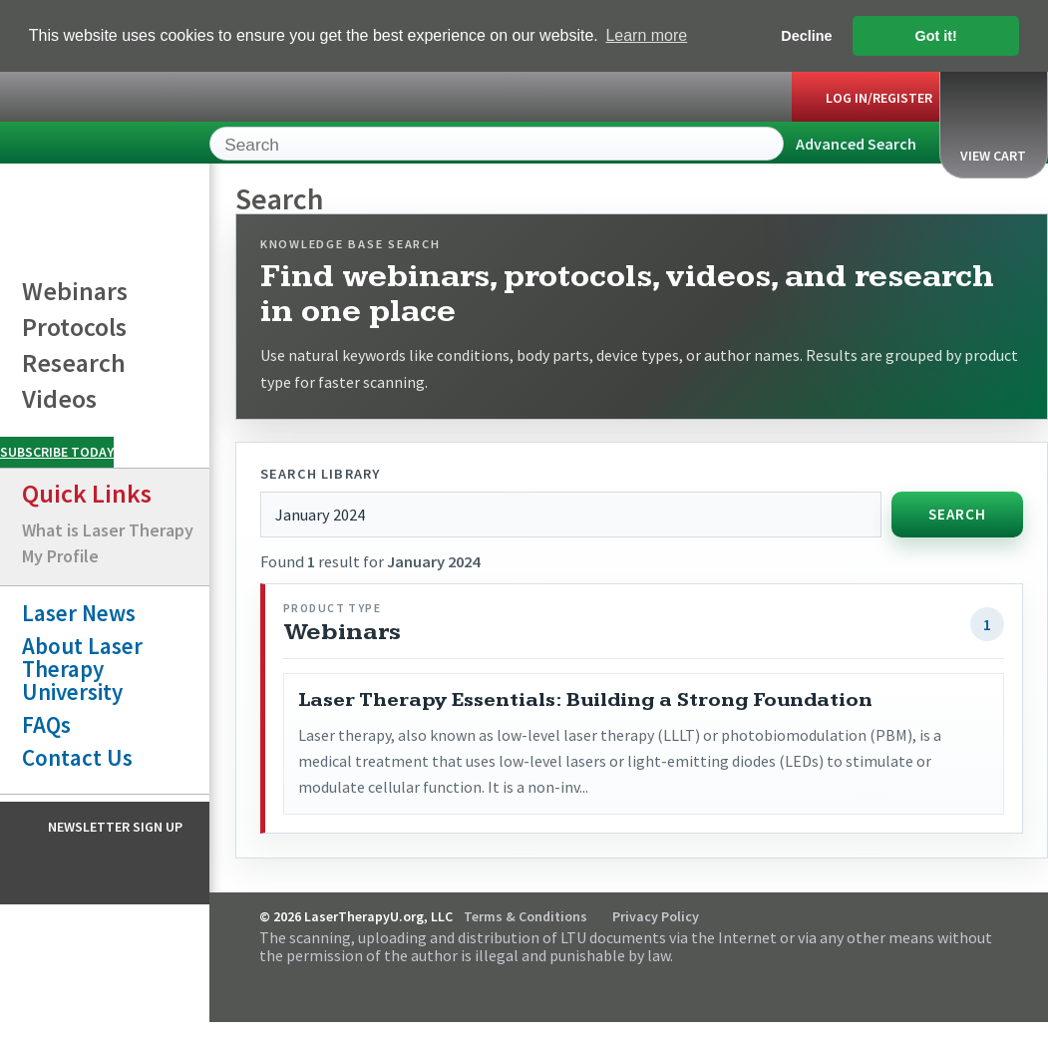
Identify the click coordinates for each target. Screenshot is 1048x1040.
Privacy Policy (655, 916)
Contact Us (77, 756)
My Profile (60, 554)
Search (956, 513)
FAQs (46, 723)
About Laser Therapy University (82, 667)
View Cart (993, 122)
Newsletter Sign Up (115, 826)
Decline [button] (806, 36)
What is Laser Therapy (107, 529)
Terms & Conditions (525, 916)
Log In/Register (879, 97)
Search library (320, 473)
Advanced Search (856, 143)
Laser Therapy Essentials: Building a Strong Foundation (585, 699)
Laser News (79, 611)
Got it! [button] (936, 36)
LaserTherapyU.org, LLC (90, 146)
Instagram (120, 868)
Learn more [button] (646, 35)
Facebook (81, 868)
